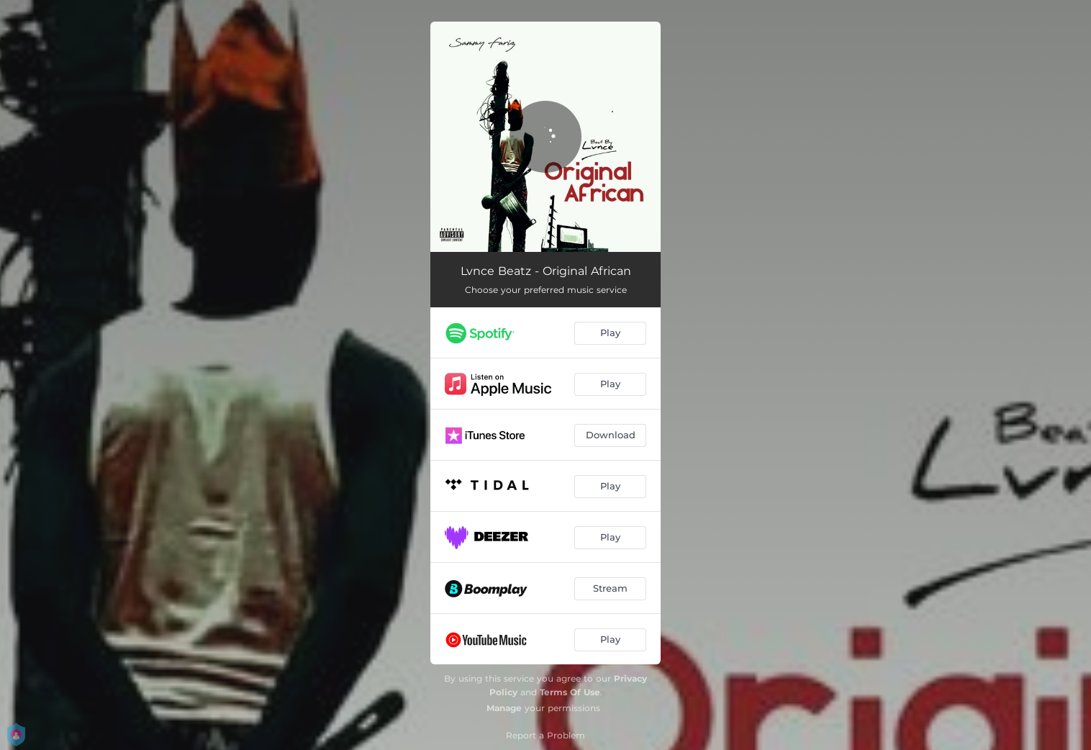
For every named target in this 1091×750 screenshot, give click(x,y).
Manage (504, 707)
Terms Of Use (570, 692)
